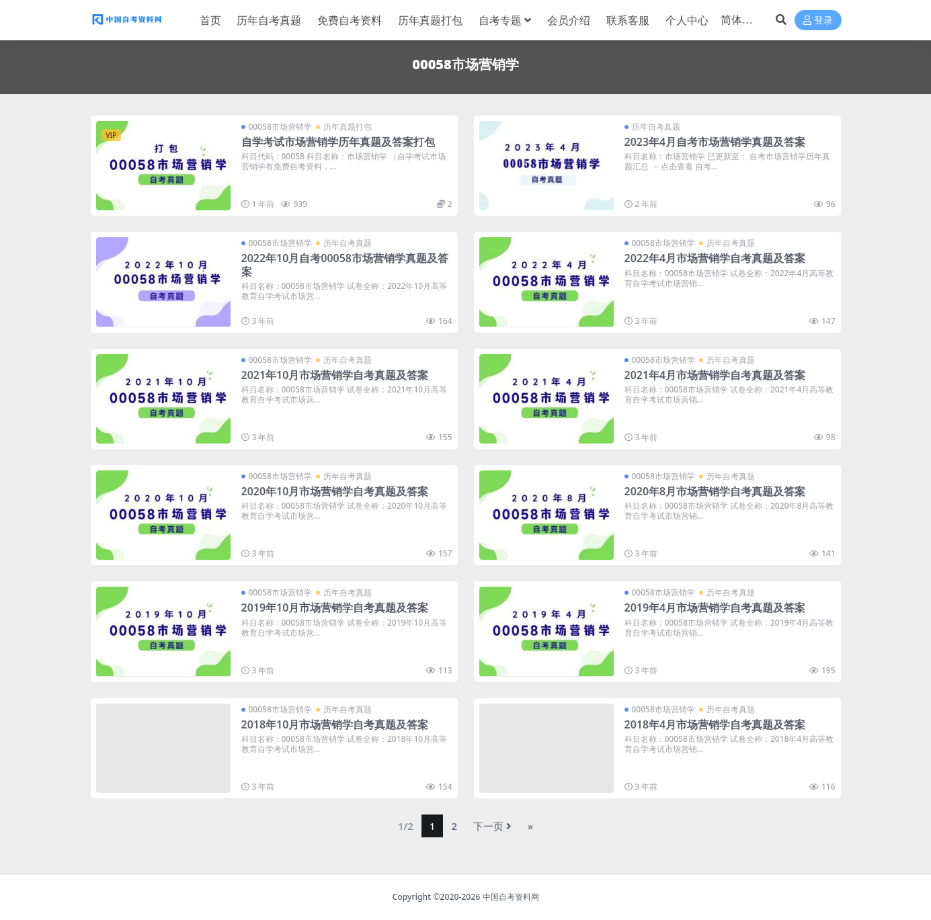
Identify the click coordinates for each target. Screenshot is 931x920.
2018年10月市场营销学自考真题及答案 (335, 724)
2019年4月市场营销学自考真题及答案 (715, 607)
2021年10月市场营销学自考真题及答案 (335, 375)
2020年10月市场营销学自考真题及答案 (335, 491)
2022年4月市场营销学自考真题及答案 (715, 258)
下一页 (492, 826)
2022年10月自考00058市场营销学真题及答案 (345, 264)
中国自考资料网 (511, 897)
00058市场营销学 (280, 126)
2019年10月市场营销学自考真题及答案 (335, 607)
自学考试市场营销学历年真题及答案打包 (338, 141)
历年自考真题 (656, 126)
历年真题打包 (347, 126)
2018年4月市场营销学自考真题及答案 (715, 724)
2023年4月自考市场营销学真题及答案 (715, 141)
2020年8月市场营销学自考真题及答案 (715, 491)
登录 (818, 20)
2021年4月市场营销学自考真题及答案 (715, 375)
